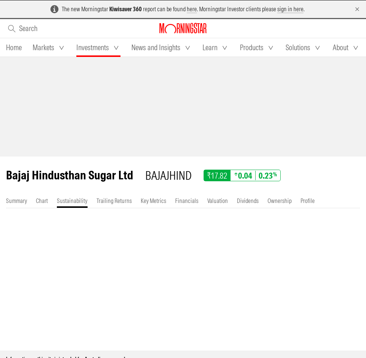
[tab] (14, 47)
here (192, 9)
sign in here (290, 9)
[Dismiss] (357, 9)
